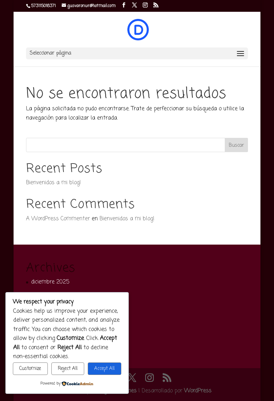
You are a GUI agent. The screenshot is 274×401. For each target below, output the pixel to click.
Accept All (104, 368)
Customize (30, 368)
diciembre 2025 (50, 282)
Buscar (236, 145)
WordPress (198, 391)
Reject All (67, 368)
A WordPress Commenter (58, 219)
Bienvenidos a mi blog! (53, 183)
